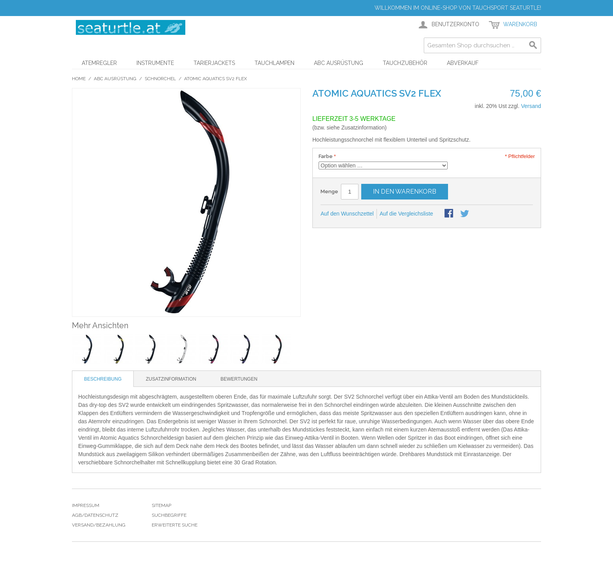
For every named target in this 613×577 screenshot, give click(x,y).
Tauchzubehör (405, 63)
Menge (329, 191)
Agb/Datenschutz (95, 515)
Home (79, 78)
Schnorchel (160, 78)
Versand (531, 106)
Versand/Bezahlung (98, 525)
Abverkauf (463, 63)
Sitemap (161, 505)
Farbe (326, 156)
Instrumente (155, 63)
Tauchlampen (274, 63)
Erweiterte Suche (174, 525)
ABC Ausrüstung (338, 63)
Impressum (85, 505)
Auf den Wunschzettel (347, 213)
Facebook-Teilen (450, 214)
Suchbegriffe (169, 515)
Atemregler (99, 63)
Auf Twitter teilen (465, 214)
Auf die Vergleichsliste (406, 213)
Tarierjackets (214, 63)
